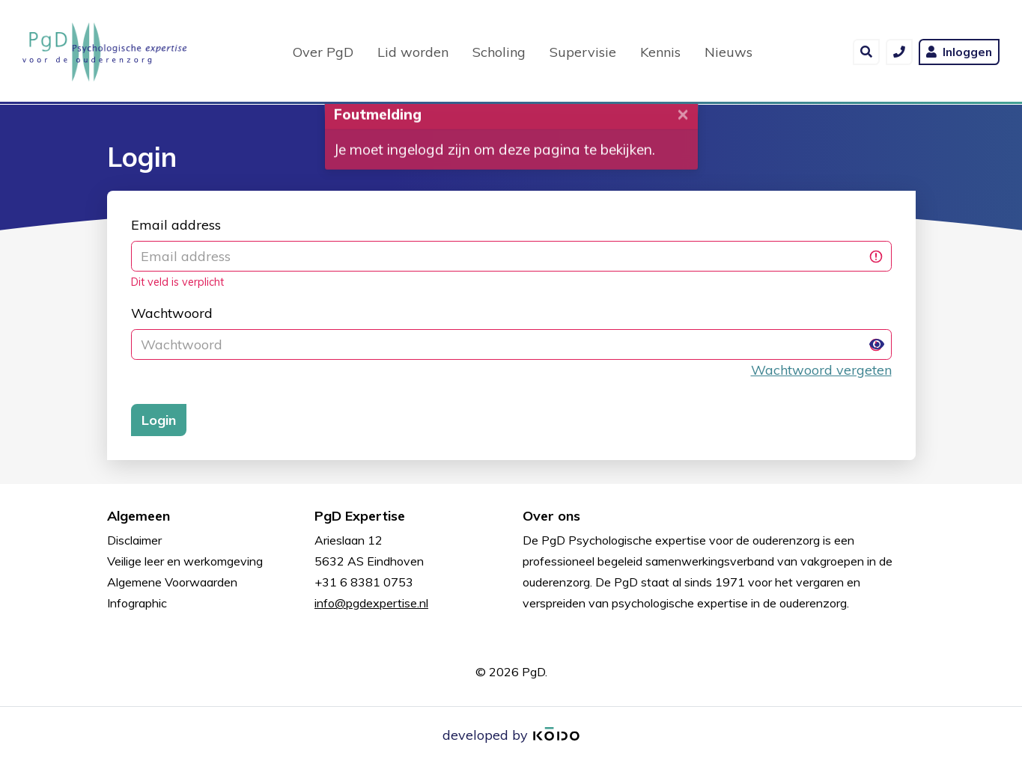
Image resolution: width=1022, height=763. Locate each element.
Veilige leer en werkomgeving (185, 561)
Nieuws (728, 51)
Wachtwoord (172, 313)
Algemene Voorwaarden (172, 581)
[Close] (683, 124)
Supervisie (583, 51)
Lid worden (412, 51)
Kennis (660, 51)
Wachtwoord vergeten (821, 370)
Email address (176, 224)
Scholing (499, 51)
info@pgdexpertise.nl (371, 602)
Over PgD (323, 51)
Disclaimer (134, 540)
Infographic (137, 602)
